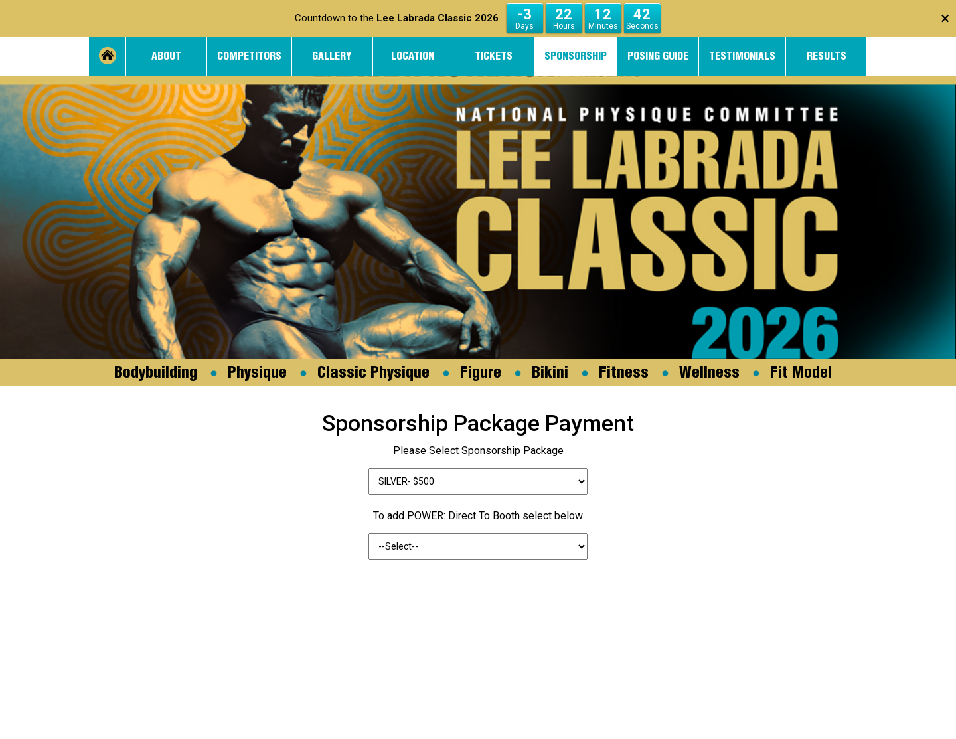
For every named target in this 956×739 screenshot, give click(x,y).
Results (826, 55)
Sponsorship (575, 55)
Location (412, 55)
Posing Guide (657, 55)
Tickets (494, 55)
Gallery (332, 55)
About (166, 55)
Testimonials (742, 55)
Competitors (249, 55)
